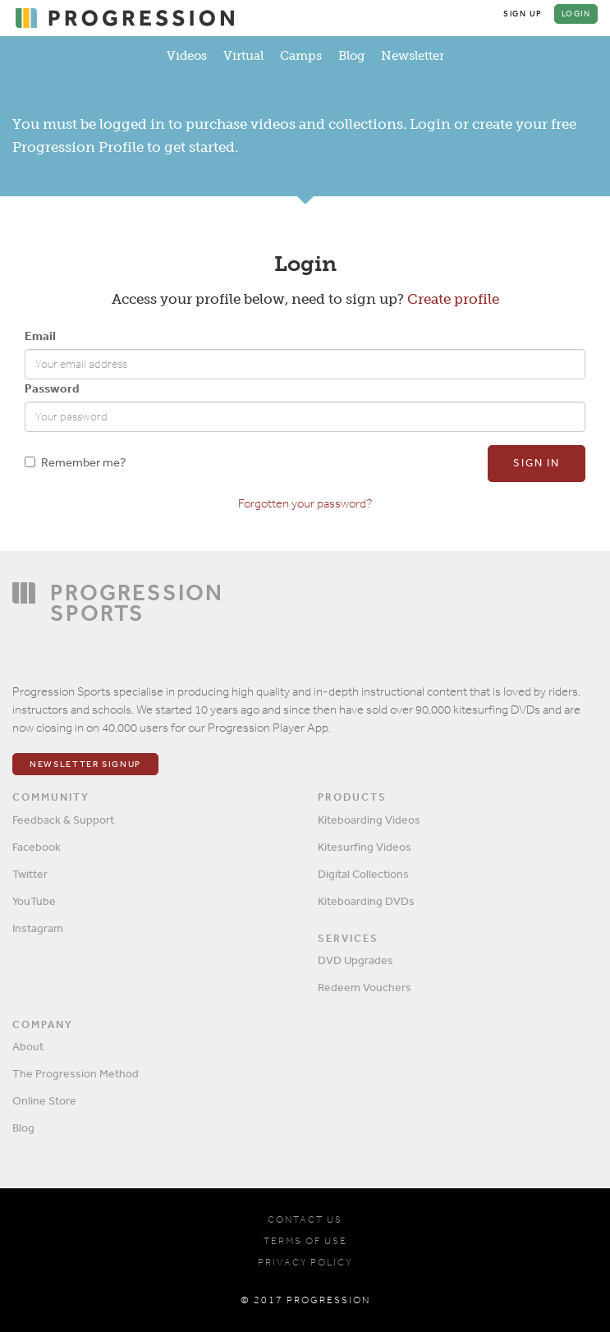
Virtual (243, 55)
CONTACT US (305, 1219)
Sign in (536, 463)
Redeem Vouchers (364, 987)
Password (52, 388)
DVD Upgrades (355, 960)
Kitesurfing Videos (364, 846)
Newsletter (412, 55)
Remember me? (75, 462)
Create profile (453, 299)
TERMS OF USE (305, 1241)
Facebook (36, 846)
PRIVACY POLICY (305, 1262)
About (28, 1046)
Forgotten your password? (305, 503)
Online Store (44, 1100)
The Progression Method (75, 1073)
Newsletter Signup (85, 764)
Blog (351, 55)
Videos (187, 55)
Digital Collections (363, 873)
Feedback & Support (63, 819)
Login (576, 14)
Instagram (37, 928)
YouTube (34, 900)
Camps (301, 55)
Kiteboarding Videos (369, 819)
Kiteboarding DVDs (366, 900)
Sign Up (523, 14)
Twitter (30, 873)
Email (40, 335)
